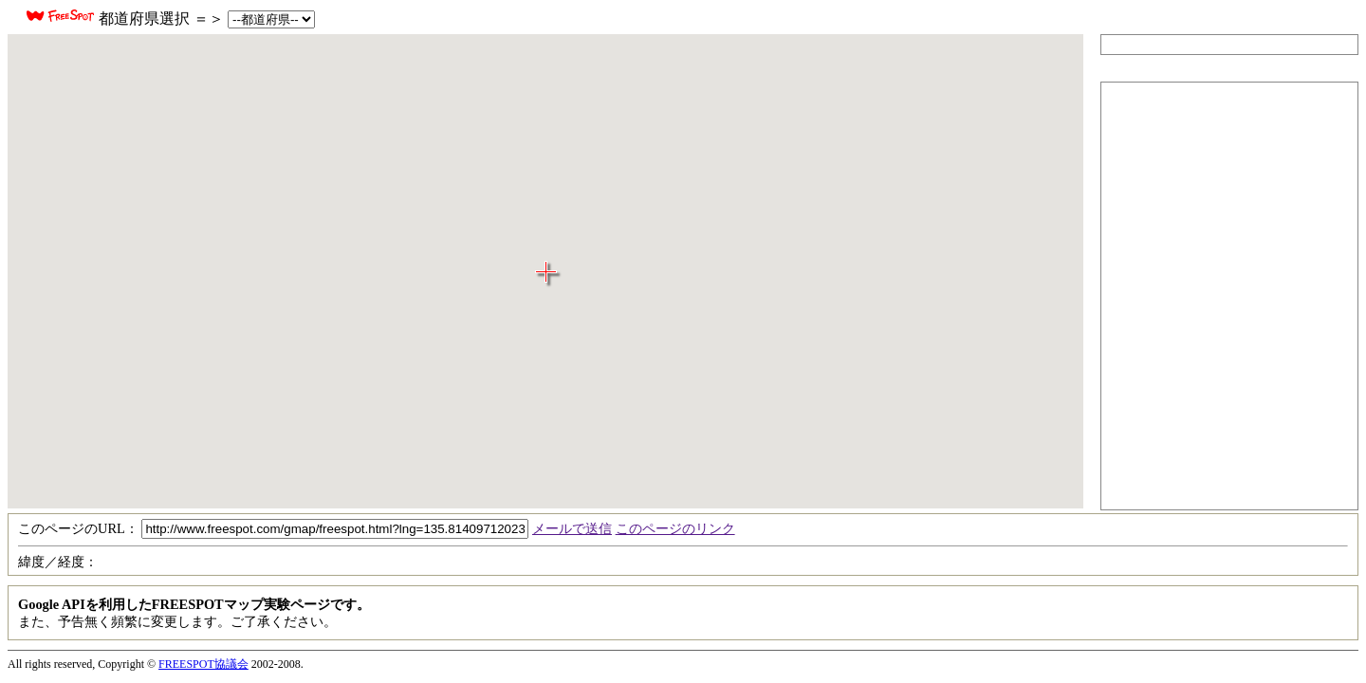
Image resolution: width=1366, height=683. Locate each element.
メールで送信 (572, 528)
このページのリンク (675, 528)
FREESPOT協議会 (203, 664)
